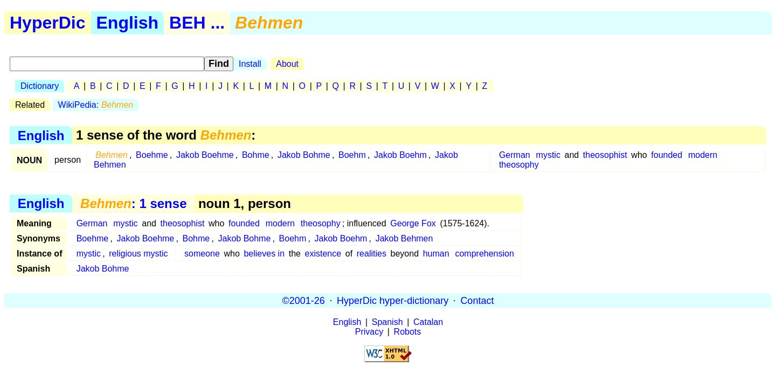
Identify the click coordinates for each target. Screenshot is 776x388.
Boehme (152, 155)
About (287, 63)
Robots (407, 331)
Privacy (369, 331)
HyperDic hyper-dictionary (392, 300)
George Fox (412, 223)
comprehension (484, 253)
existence (323, 253)
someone (202, 253)
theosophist (605, 155)
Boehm (352, 155)
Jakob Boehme (205, 155)
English (127, 22)
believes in (264, 253)
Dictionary (39, 86)
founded (666, 155)
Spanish (387, 322)
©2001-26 (303, 300)
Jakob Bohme (304, 155)
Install (250, 63)
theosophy (519, 164)
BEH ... (197, 22)
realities (371, 253)
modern (702, 155)
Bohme (255, 155)
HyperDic (48, 22)
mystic (548, 155)
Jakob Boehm (400, 155)
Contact (477, 300)
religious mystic (138, 253)
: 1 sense (133, 203)
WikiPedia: (96, 104)
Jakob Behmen (404, 238)
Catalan (428, 322)
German (514, 155)
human (436, 253)
